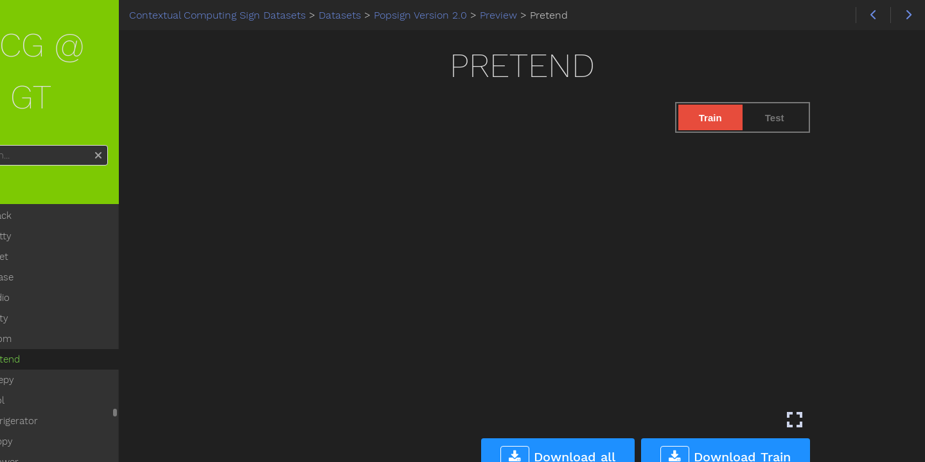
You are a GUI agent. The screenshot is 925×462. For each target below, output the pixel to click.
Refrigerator (67, 368)
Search (11, 92)
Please (55, 224)
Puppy (55, 389)
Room (54, 286)
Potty (53, 265)
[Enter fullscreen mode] (831, 420)
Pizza (52, 450)
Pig (47, 430)
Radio (53, 245)
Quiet (53, 204)
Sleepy (56, 327)
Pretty (54, 183)
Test (811, 117)
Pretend (58, 306)
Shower (58, 409)
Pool (51, 348)
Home (31, 136)
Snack (54, 163)
